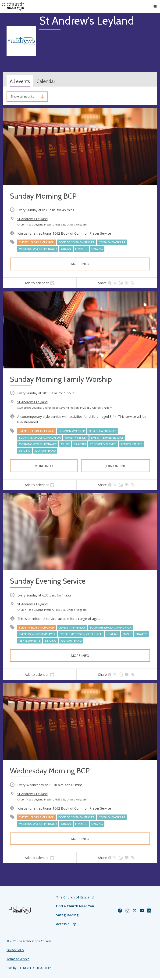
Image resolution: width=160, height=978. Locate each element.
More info (80, 264)
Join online (115, 466)
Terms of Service (18, 959)
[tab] (39, 283)
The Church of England (75, 897)
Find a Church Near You (75, 906)
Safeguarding (67, 915)
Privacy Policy (15, 950)
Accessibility (66, 924)
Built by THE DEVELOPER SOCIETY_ (29, 968)
